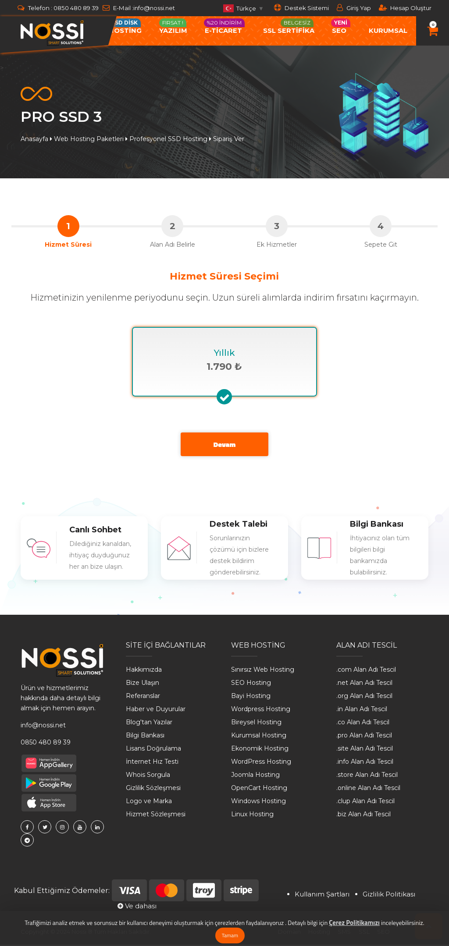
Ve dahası (137, 907)
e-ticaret (224, 26)
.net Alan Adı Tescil (364, 684)
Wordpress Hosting (260, 711)
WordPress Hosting (261, 763)
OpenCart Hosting (259, 790)
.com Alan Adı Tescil (366, 671)
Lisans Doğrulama (153, 750)
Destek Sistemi (301, 7)
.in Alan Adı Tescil (361, 711)
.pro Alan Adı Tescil (364, 737)
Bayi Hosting (251, 698)
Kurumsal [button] (388, 31)
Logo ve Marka (149, 803)
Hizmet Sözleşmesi (155, 816)
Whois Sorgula (148, 776)
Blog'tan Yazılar (149, 724)
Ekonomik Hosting (260, 750)
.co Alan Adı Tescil (362, 724)
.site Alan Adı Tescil (364, 750)
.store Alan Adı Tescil (367, 776)
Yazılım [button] (173, 26)
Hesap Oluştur (405, 7)
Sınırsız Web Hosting (262, 671)
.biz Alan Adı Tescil (363, 816)
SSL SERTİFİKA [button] (288, 26)
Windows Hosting (258, 803)
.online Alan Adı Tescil (368, 790)
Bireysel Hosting (256, 724)
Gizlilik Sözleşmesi (153, 790)
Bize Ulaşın (142, 684)
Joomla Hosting (255, 776)
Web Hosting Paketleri (89, 139)
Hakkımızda (144, 671)
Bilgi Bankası (145, 737)
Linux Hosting (252, 816)
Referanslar (143, 698)
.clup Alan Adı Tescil (365, 803)
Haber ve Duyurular (155, 711)
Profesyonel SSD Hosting (168, 139)
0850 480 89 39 (76, 7)
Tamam (230, 935)
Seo (340, 26)
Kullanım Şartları (322, 895)
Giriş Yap (354, 7)
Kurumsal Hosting (258, 737)
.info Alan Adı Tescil (364, 763)
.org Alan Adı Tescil (364, 698)
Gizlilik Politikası (389, 895)
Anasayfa (34, 139)
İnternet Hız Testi (152, 763)
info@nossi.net (156, 7)
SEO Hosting (251, 684)
